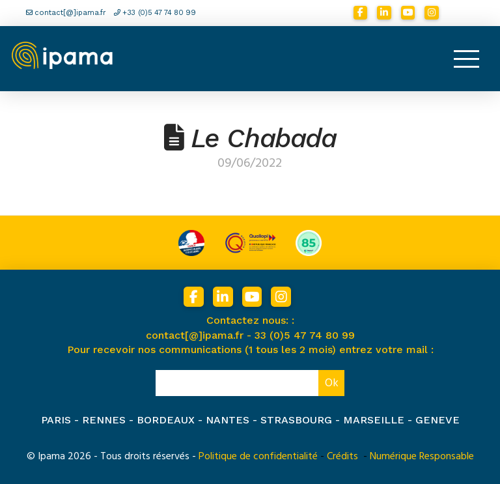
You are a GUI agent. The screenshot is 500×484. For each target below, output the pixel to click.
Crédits (342, 456)
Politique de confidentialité (258, 456)
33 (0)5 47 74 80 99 (305, 335)
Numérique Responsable (422, 456)
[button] (466, 58)
